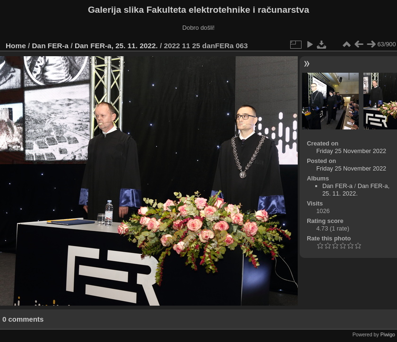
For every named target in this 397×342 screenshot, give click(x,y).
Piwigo (387, 334)
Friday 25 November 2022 (351, 150)
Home (16, 46)
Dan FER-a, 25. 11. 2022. (116, 46)
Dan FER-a (50, 46)
